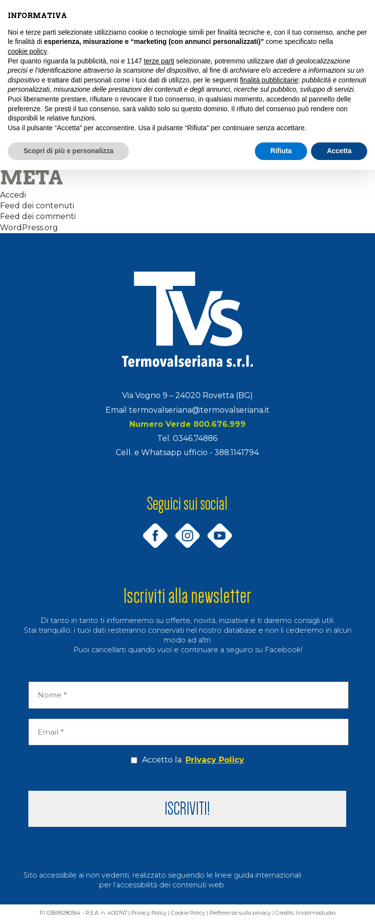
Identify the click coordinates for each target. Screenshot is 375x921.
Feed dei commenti (38, 216)
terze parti (159, 61)
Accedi (13, 195)
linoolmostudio (318, 913)
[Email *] (188, 732)
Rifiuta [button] (281, 151)
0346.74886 (195, 438)
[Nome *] (188, 695)
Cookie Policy (188, 913)
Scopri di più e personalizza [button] (68, 151)
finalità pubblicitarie (269, 80)
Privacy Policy (215, 759)
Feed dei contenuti (37, 205)
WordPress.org (29, 227)
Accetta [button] (339, 151)
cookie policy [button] (27, 51)
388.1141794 (236, 452)
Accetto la (187, 760)
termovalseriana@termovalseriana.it (199, 410)
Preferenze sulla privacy (241, 913)
